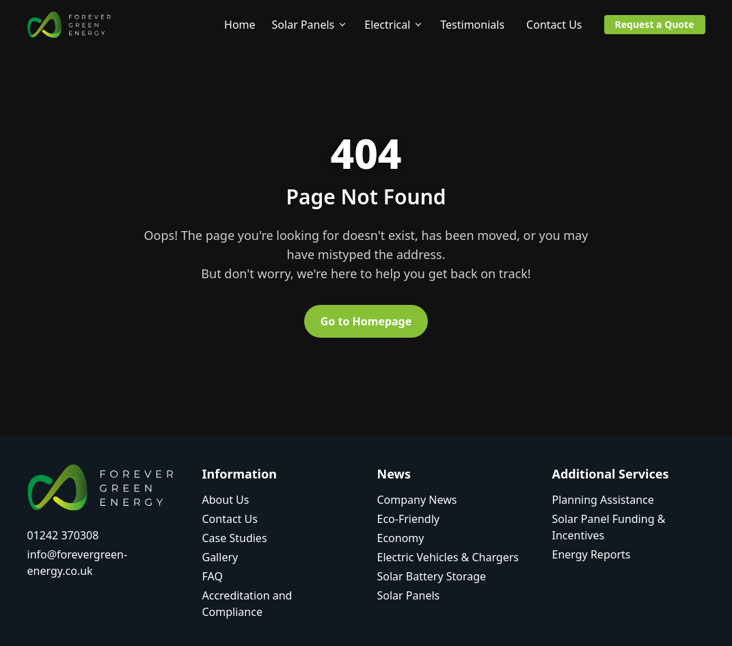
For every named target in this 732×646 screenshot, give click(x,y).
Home (240, 24)
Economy (400, 538)
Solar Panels (310, 24)
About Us (225, 499)
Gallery (220, 557)
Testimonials (472, 24)
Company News (417, 499)
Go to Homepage (366, 321)
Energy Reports (591, 554)
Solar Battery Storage (432, 576)
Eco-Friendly (408, 518)
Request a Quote (654, 24)
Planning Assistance (603, 499)
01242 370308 (63, 535)
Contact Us (554, 24)
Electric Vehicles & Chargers (448, 557)
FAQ (212, 576)
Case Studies (234, 538)
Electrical (394, 24)
